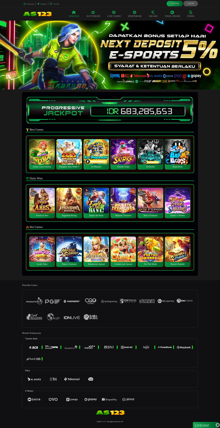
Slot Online (93, 13)
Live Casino (114, 13)
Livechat (54, 4)
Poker (190, 13)
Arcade (153, 13)
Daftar (175, 3)
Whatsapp (29, 4)
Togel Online (172, 13)
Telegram (42, 4)
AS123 (104, 421)
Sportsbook (135, 13)
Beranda (74, 13)
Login (190, 3)
